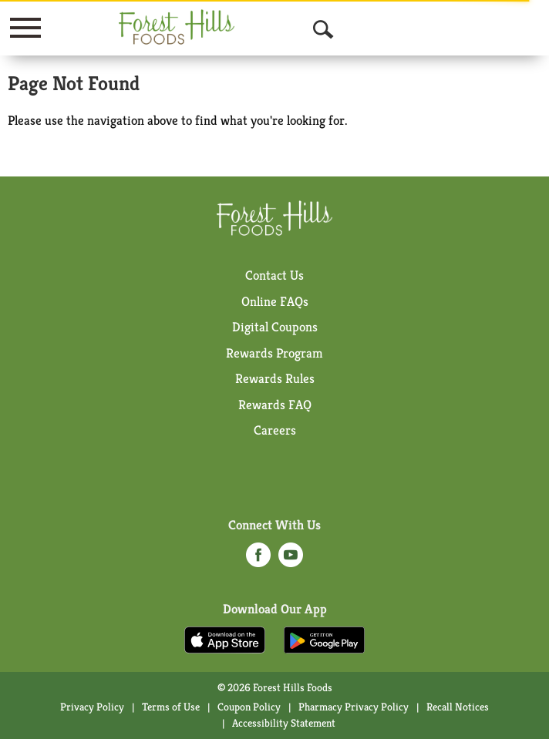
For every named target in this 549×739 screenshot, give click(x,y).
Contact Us (274, 275)
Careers (275, 430)
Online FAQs (274, 301)
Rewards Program (274, 352)
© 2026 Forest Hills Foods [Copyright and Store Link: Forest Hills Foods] (274, 687)
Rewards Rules (275, 378)
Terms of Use (171, 707)
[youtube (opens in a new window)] (290, 559)
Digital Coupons (275, 326)
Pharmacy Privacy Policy (353, 707)
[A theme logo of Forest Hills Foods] (176, 27)
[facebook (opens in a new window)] (258, 559)
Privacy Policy (92, 707)
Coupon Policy (249, 707)
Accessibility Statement (283, 723)
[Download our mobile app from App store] (224, 638)
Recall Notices (457, 707)
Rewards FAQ (275, 404)
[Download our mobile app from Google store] (324, 638)
